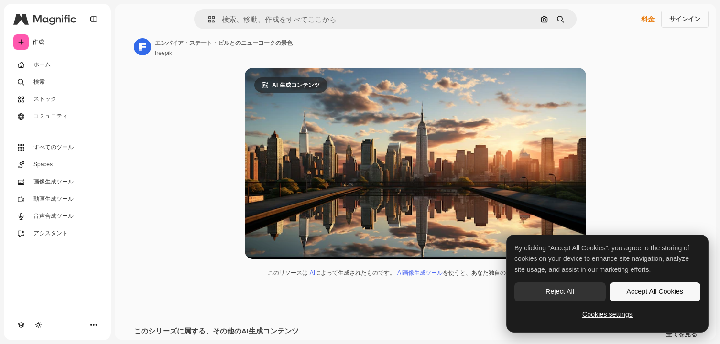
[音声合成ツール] (57, 216)
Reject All (559, 291)
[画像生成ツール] (57, 182)
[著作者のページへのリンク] (142, 46)
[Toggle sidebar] (93, 19)
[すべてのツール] (57, 147)
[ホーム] (57, 65)
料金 (648, 19)
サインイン (684, 18)
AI (312, 272)
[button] (208, 19)
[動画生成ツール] (57, 199)
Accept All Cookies (655, 291)
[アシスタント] (57, 233)
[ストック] (57, 99)
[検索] (57, 82)
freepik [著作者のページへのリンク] (163, 53)
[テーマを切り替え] (38, 325)
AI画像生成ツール (420, 272)
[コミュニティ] (57, 116)
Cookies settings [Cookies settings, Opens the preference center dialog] (607, 314)
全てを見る (681, 334)
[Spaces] (57, 164)
